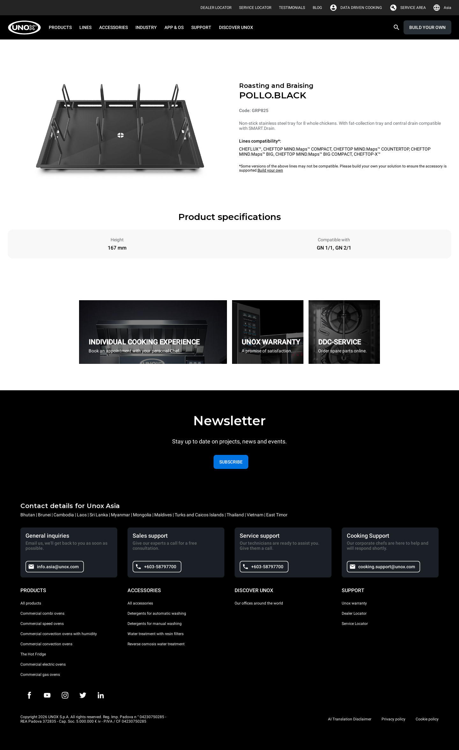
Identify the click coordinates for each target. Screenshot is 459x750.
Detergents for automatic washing (156, 613)
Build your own (270, 170)
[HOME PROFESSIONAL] (26, 27)
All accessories (140, 603)
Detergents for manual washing (154, 623)
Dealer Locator (354, 613)
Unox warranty (354, 603)
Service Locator (355, 623)
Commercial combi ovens (42, 613)
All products (30, 603)
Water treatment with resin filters (155, 634)
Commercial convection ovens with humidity (58, 634)
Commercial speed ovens (42, 623)
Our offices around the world (259, 603)
